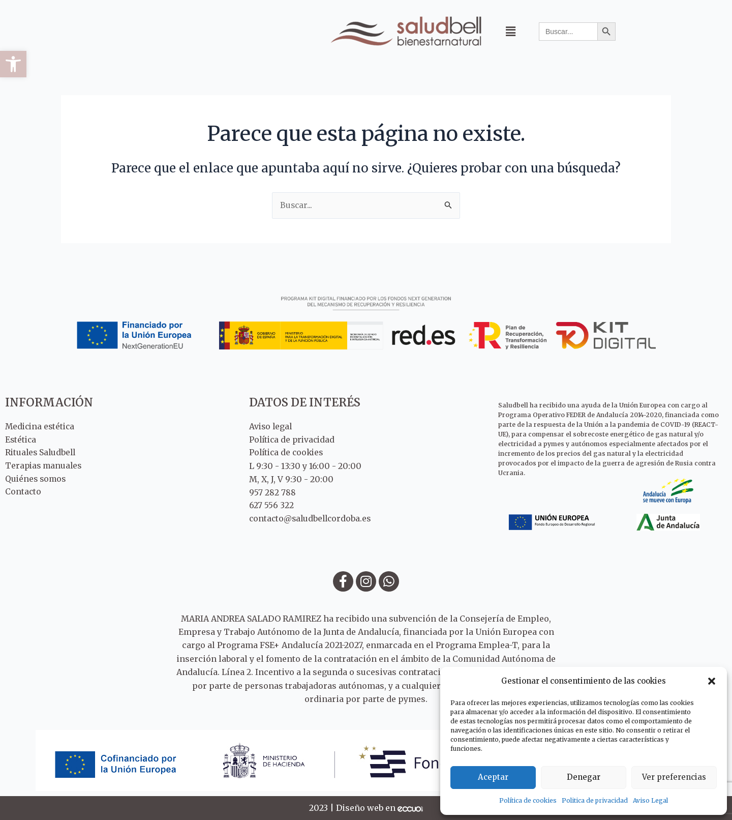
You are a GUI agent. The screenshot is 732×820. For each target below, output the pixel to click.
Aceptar (493, 777)
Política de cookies (528, 800)
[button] (13, 64)
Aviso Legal (650, 800)
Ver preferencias (674, 777)
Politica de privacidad (595, 800)
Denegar (583, 777)
